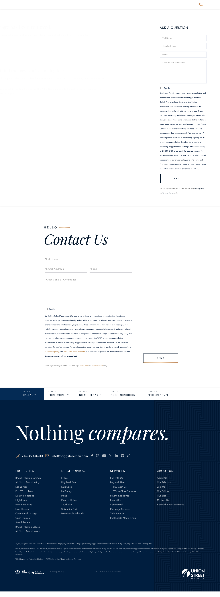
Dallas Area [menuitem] (21, 492)
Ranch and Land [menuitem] (23, 510)
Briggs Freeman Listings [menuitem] (28, 483)
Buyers (18, 45)
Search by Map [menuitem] (23, 527)
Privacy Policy (199, 193)
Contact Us (21, 63)
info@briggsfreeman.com (84, 461)
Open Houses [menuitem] (22, 523)
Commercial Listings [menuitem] (26, 519)
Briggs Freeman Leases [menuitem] (27, 532)
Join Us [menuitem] (161, 492)
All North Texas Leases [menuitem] (27, 536)
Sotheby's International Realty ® (25, 554)
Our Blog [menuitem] (161, 501)
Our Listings (21, 54)
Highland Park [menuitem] (68, 487)
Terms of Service (168, 197)
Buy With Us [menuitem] (119, 492)
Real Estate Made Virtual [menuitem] (123, 523)
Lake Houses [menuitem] (22, 514)
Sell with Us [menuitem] (116, 483)
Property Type (158, 400)
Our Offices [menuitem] (163, 496)
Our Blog (19, 58)
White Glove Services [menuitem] (124, 496)
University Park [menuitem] (69, 514)
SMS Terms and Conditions (74, 356)
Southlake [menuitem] (66, 510)
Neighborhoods (123, 400)
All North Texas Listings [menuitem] (28, 487)
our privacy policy (179, 160)
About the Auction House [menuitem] (170, 510)
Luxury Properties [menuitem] (24, 501)
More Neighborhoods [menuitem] (72, 519)
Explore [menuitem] (111, 6)
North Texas (88, 400)
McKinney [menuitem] (66, 496)
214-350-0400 (201, 7)
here (57, 89)
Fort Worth (58, 400)
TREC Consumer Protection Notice (29, 565)
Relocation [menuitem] (115, 505)
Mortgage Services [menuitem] (120, 514)
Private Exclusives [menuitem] (119, 501)
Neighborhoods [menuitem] (65, 6)
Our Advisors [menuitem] (91, 6)
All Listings (20, 49)
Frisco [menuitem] (64, 483)
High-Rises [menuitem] (21, 505)
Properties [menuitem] (41, 6)
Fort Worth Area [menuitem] (24, 496)
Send (176, 182)
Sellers (18, 41)
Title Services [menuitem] (117, 519)
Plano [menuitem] (64, 501)
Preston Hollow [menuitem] (69, 505)
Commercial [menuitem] (116, 510)
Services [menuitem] (129, 6)
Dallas (28, 400)
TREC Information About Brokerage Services (63, 565)
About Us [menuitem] (147, 6)
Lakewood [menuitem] (66, 492)
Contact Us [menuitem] (167, 6)
